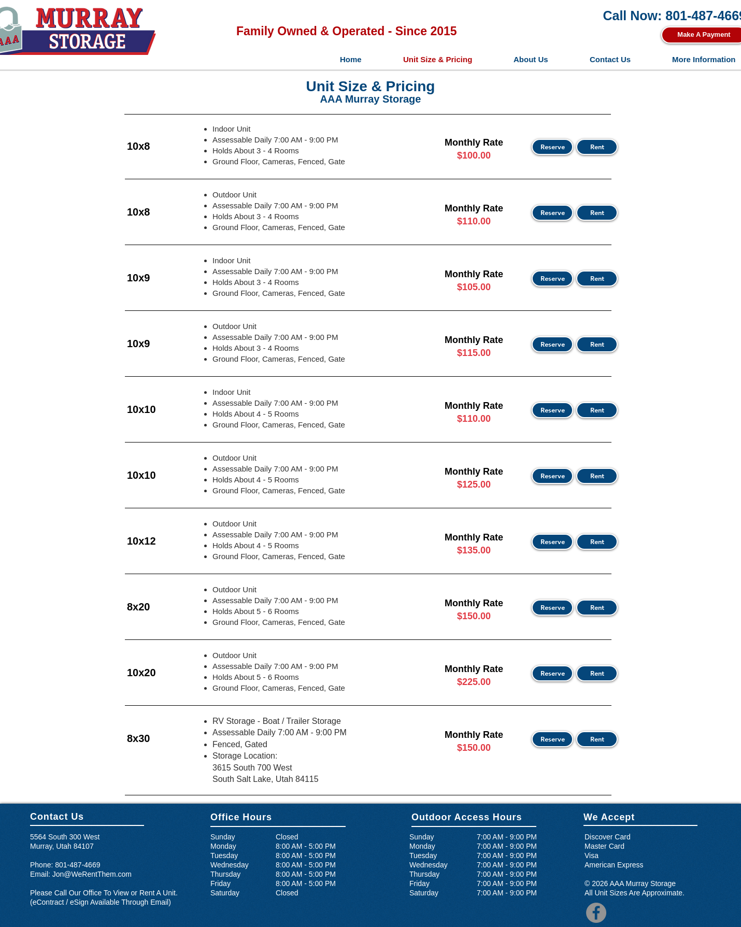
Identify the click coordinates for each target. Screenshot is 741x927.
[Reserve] (552, 147)
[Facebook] (596, 913)
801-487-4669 (77, 865)
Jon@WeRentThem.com (92, 874)
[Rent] (597, 147)
